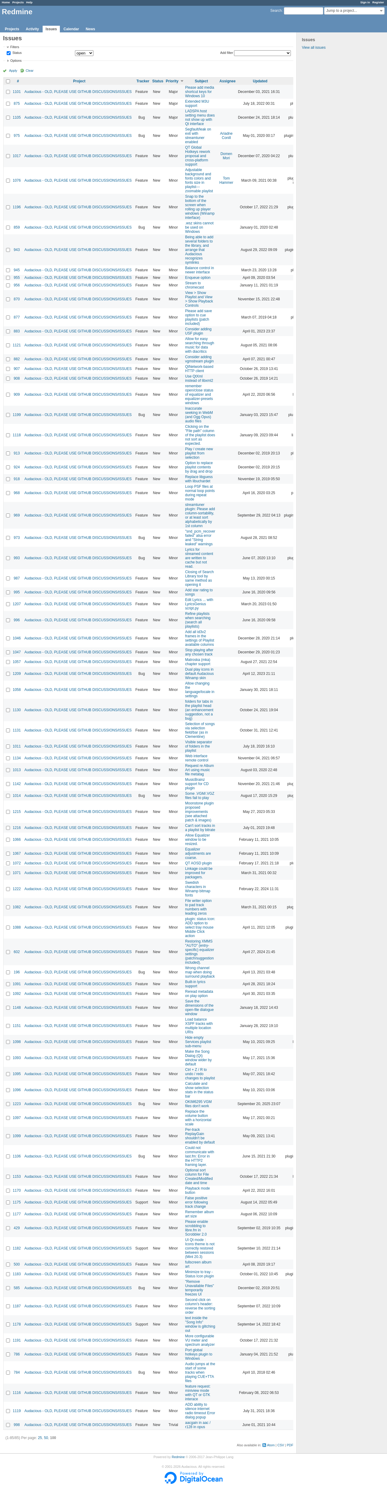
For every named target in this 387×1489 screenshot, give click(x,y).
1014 (17, 796)
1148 (17, 1007)
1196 (17, 207)
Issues (51, 29)
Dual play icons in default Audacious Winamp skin (199, 673)
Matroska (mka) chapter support (197, 662)
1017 (17, 156)
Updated (260, 81)
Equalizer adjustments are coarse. (198, 853)
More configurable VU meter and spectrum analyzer (200, 1340)
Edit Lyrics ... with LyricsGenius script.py (199, 604)
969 (17, 515)
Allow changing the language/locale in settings (199, 689)
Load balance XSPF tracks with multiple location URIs (199, 1025)
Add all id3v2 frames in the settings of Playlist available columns (199, 638)
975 (17, 136)
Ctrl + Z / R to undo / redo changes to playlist (200, 1074)
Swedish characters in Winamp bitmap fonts (197, 888)
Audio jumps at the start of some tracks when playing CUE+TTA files (200, 1372)
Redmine (178, 1457)
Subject (201, 81)
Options (15, 60)
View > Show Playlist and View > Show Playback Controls (199, 299)
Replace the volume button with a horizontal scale (198, 1117)
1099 (17, 1136)
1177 (17, 1214)
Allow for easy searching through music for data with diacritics (199, 345)
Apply (13, 70)
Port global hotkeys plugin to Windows (198, 1354)
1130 (17, 710)
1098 (17, 1042)
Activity (32, 29)
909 (17, 394)
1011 (17, 746)
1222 (17, 889)
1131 (17, 730)
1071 (17, 873)
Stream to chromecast (194, 285)
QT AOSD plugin (198, 863)
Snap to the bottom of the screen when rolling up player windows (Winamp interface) (199, 207)
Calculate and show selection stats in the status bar (199, 1089)
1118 (17, 435)
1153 (17, 1176)
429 (17, 1228)
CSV (280, 1445)
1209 (17, 674)
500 (17, 1264)
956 (17, 285)
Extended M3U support (197, 103)
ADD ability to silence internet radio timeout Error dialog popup (200, 1410)
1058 (17, 690)
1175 (17, 1202)
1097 (17, 1118)
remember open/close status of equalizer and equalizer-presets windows (199, 394)
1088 (17, 927)
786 (17, 1354)
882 (17, 359)
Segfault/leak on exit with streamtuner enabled (198, 135)
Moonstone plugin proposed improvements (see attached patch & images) (199, 811)
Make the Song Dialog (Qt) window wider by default (198, 1057)
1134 (17, 758)
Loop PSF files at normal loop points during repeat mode (200, 492)
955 (17, 278)
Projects (18, 2)
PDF (290, 1445)
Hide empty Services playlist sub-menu (198, 1041)
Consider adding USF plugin (198, 331)
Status (16, 53)
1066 (17, 839)
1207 (17, 604)
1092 (17, 994)
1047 (17, 652)
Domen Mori (226, 156)
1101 (17, 92)
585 (17, 1288)
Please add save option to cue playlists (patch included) (198, 317)
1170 (17, 1190)
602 (17, 952)
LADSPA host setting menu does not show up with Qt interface (200, 117)
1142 (17, 784)
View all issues (313, 47)
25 (40, 1438)
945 (17, 270)
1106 (17, 1156)
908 (17, 378)
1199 (17, 415)
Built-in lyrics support (195, 984)
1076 (17, 180)
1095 (17, 1074)
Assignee (228, 81)
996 (17, 620)
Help (29, 2)
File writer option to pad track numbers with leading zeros (198, 907)
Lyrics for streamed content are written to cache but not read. (199, 558)
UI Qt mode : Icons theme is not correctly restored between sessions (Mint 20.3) (199, 1248)
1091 (17, 984)
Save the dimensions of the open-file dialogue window (199, 1007)
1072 (17, 863)
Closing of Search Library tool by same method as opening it (199, 578)
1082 (17, 907)
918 (17, 479)
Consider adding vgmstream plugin (199, 359)
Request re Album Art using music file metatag (199, 770)
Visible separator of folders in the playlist (198, 746)
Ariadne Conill (226, 135)
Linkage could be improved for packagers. (199, 873)
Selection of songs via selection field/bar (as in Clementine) (200, 730)
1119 (17, 1411)
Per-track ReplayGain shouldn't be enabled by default (200, 1135)
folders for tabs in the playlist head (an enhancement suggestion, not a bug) (199, 710)
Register (378, 2)
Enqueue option (197, 278)
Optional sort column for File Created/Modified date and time (199, 1176)
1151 (17, 1026)
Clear (30, 70)
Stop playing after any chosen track (199, 652)
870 (17, 299)
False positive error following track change (196, 1202)
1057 (17, 662)
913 (17, 453)
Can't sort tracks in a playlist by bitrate (200, 828)
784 (17, 1372)
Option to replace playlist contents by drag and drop (199, 467)
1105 (17, 117)
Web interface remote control (196, 758)
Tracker (142, 81)
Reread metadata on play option (199, 993)
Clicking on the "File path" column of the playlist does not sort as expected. (200, 435)
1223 (17, 1104)
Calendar (71, 29)
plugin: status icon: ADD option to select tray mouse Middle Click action (200, 927)
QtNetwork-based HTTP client (199, 369)
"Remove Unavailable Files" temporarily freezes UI (199, 1287)
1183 (17, 1274)
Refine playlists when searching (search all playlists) (197, 620)
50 (46, 1438)
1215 (17, 812)
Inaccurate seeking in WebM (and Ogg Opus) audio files (199, 414)
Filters (14, 47)
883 (17, 331)
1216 (17, 828)
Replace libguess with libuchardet (199, 479)
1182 (17, 1248)
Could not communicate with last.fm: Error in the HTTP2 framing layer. (199, 1156)
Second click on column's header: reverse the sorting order (200, 1306)
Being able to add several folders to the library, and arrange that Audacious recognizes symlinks (199, 250)
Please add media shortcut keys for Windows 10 (199, 91)
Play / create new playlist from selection (199, 453)
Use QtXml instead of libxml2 (199, 378)
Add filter (226, 52)
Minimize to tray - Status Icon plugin (199, 1274)
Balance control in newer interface (199, 270)
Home (6, 2)
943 (17, 250)
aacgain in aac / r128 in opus (197, 1425)
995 (17, 592)
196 (17, 972)
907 (17, 369)
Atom (271, 1445)
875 (17, 103)
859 (17, 227)
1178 (17, 1324)
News (90, 29)
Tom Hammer (226, 180)
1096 (17, 1090)
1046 (17, 638)
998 (17, 1425)
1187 (17, 1306)
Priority (172, 81)
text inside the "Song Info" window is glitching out (200, 1324)
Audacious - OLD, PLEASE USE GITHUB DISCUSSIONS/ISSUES (78, 92)
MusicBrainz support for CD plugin (197, 784)
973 (17, 538)
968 (17, 493)
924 (17, 467)
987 (17, 578)
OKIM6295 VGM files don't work (198, 1104)
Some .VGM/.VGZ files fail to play (199, 795)
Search (276, 10)
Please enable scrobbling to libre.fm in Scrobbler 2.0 (196, 1228)
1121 (17, 345)
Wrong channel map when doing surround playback (200, 972)
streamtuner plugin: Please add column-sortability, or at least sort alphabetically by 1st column (200, 515)
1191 (17, 1340)
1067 (17, 853)
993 (17, 558)
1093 (17, 1058)
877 (17, 317)
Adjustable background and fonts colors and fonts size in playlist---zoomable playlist (199, 180)
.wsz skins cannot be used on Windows (199, 227)
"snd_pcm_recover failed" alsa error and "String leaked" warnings (200, 537)
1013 (17, 770)
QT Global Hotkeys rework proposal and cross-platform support (197, 156)
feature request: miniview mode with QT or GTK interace (197, 1392)
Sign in (365, 2)
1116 (17, 1393)
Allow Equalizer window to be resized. (197, 839)
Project (79, 81)
